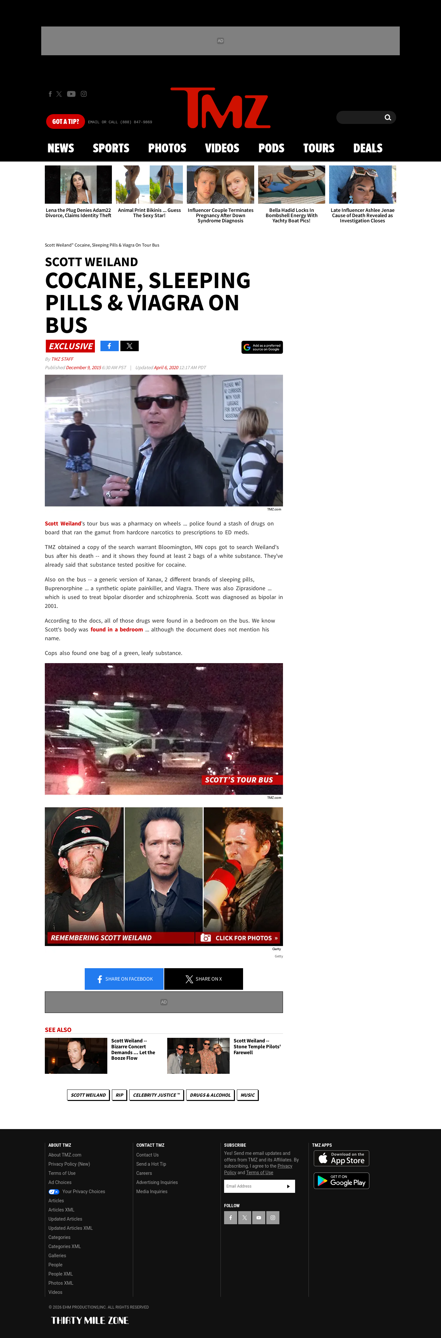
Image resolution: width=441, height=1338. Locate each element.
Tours (318, 149)
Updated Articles (65, 1219)
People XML (60, 1274)
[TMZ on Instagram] (83, 94)
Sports (111, 149)
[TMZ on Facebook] (50, 94)
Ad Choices (60, 1182)
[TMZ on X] (60, 94)
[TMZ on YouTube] (258, 1217)
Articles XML (61, 1209)
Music (247, 1095)
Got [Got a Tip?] (65, 122)
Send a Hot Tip (151, 1164)
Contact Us (147, 1155)
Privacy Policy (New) (69, 1164)
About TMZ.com (64, 1155)
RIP (119, 1095)
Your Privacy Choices (76, 1191)
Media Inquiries (152, 1191)
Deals (367, 149)
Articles (56, 1200)
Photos (167, 149)
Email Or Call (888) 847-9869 (120, 122)
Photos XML (60, 1283)
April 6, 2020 (166, 367)
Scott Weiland (88, 1095)
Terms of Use (62, 1173)
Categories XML (64, 1246)
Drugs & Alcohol (210, 1095)
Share (124, 979)
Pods (271, 149)
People (55, 1264)
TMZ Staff (62, 359)
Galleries (57, 1255)
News (60, 149)
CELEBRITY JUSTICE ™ (156, 1095)
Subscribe (288, 1186)
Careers (144, 1173)
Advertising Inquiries (157, 1182)
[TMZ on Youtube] (71, 94)
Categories (59, 1237)
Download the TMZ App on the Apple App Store (341, 1158)
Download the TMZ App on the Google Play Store (341, 1181)
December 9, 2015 (84, 367)
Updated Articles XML (70, 1228)
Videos (222, 149)
